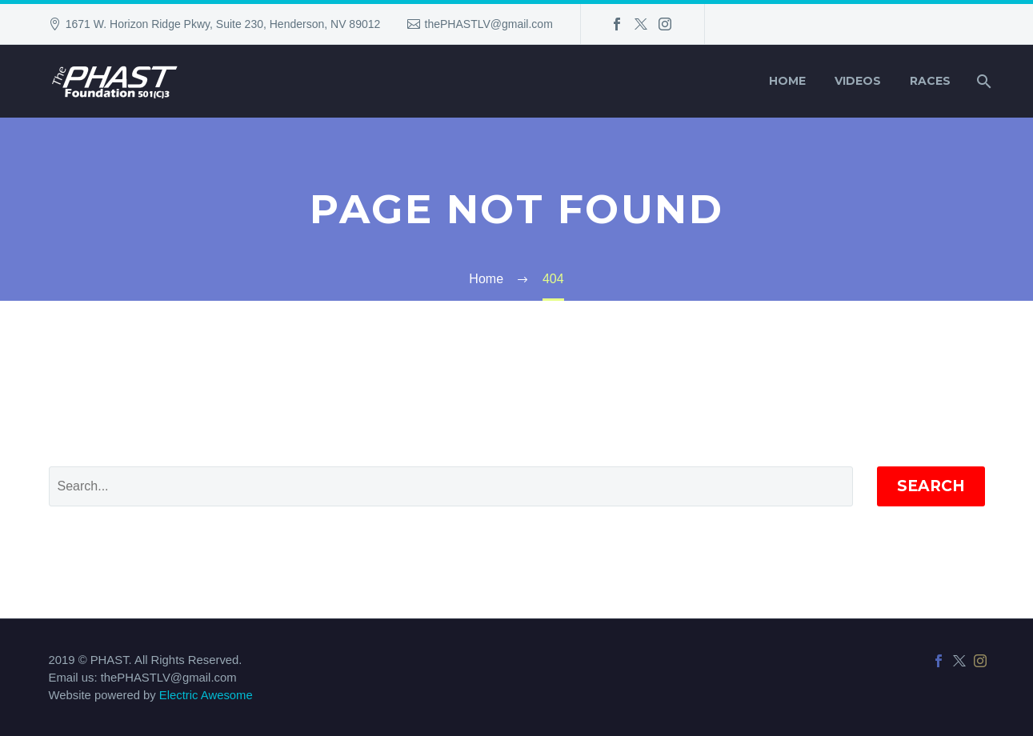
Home (787, 81)
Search (931, 486)
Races (930, 81)
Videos (858, 81)
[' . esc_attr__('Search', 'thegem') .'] (451, 486)
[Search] (983, 81)
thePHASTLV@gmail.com (489, 24)
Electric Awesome (206, 695)
